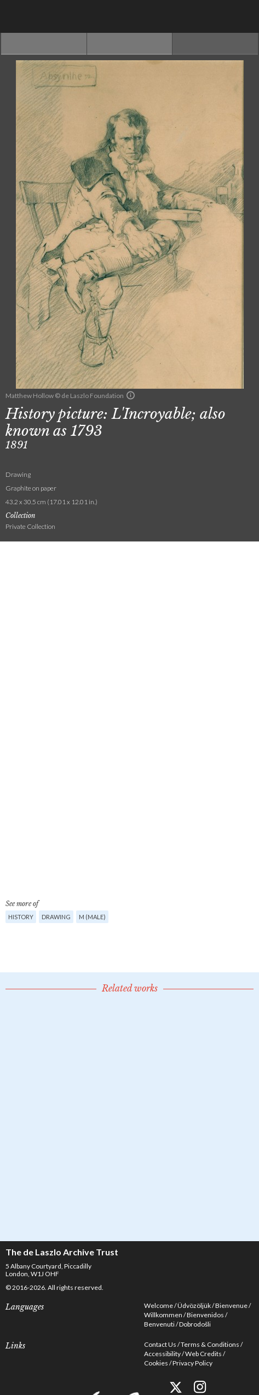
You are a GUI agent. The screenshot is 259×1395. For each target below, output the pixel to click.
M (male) (92, 916)
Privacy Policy (192, 1363)
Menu (242, 16)
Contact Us (160, 1344)
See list (129, 44)
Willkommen (163, 1315)
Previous (44, 44)
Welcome (158, 1305)
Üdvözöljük (194, 1305)
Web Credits (203, 1354)
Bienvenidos (205, 1315)
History (20, 916)
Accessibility (162, 1354)
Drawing (56, 916)
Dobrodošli (195, 1324)
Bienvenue (231, 1305)
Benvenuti (159, 1324)
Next (215, 44)
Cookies (156, 1363)
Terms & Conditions (210, 1344)
